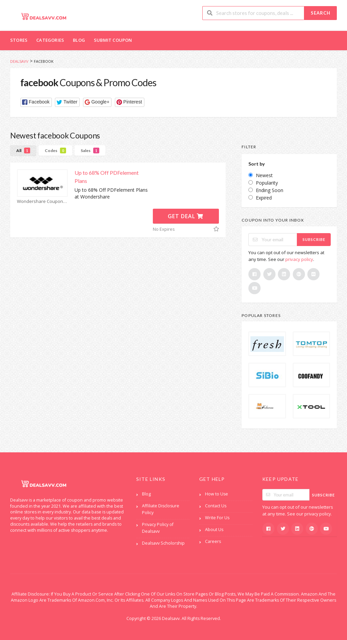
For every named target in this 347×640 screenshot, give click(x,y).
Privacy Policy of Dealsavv (158, 528)
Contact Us (215, 506)
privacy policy (299, 259)
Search (320, 13)
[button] (36, 102)
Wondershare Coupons (42, 201)
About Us (214, 529)
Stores (18, 40)
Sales (90, 150)
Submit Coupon (113, 40)
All (23, 150)
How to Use (216, 494)
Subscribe (314, 239)
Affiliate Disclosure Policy (160, 509)
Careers (213, 541)
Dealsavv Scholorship (163, 543)
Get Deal (185, 216)
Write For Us (217, 518)
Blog (79, 40)
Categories (50, 40)
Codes (55, 150)
